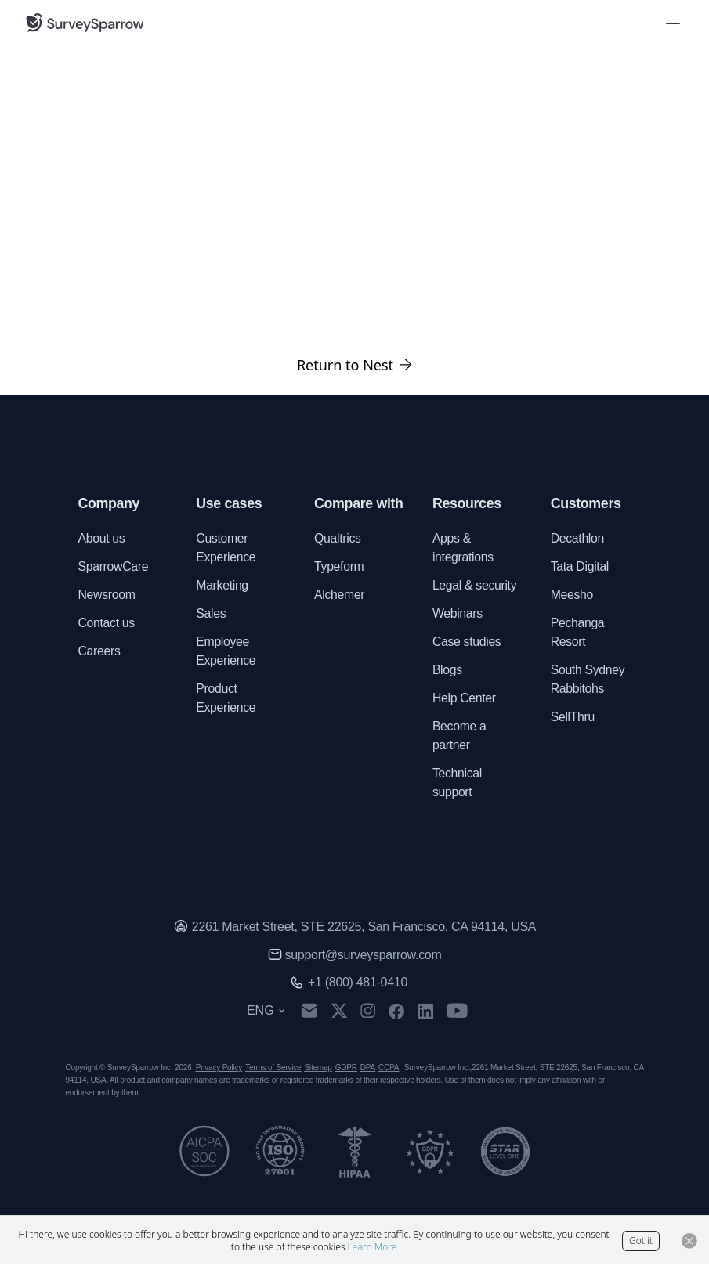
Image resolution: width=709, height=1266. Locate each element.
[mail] (311, 1012)
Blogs (447, 670)
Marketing (222, 586)
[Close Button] (689, 1241)
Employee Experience (226, 652)
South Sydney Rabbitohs (588, 680)
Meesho (572, 595)
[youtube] (458, 1012)
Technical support (457, 783)
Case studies (467, 642)
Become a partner (459, 736)
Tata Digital (580, 567)
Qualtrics (337, 539)
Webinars (457, 614)
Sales (211, 614)
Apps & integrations (463, 548)
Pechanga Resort (578, 633)
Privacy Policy (219, 1069)
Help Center (464, 698)
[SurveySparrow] (85, 22)
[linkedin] (427, 1012)
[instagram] (369, 1012)
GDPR (346, 1069)
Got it (641, 1240)
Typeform (339, 567)
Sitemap (317, 1069)
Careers (99, 651)
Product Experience (226, 699)
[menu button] (673, 23)
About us (102, 539)
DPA (367, 1069)
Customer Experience (226, 548)
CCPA (388, 1069)
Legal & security (475, 586)
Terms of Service (273, 1069)
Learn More (371, 1246)
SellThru (573, 717)
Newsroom (107, 595)
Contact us (107, 623)
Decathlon (578, 539)
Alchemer (339, 595)
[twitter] (340, 1012)
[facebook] (397, 1012)
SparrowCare (114, 567)
